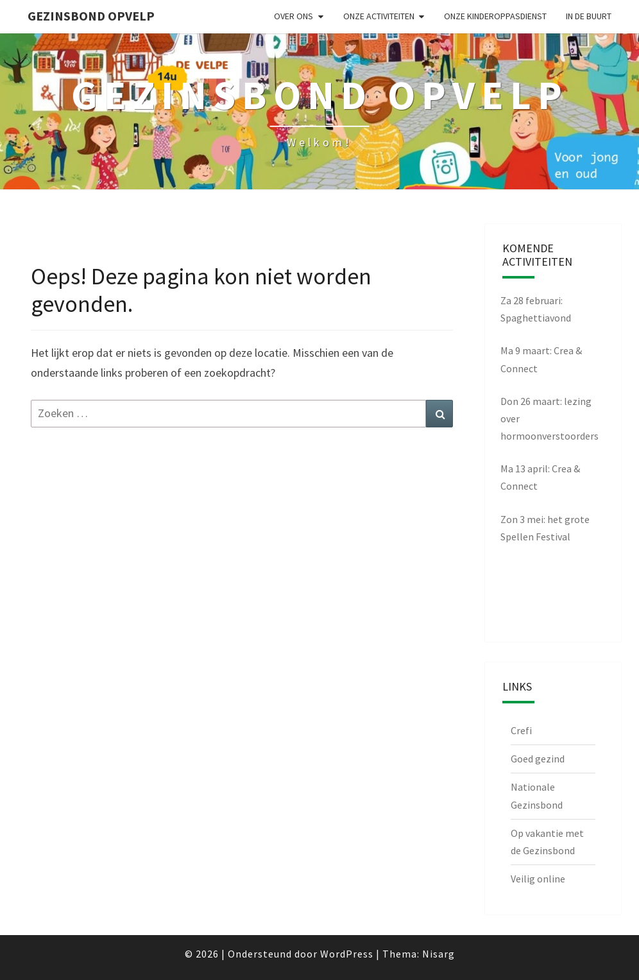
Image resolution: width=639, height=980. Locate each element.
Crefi (521, 730)
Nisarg (438, 953)
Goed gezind (538, 758)
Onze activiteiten (378, 16)
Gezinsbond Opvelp (91, 16)
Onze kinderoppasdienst (495, 16)
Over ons (293, 16)
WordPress (346, 953)
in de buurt (588, 16)
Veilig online (538, 878)
